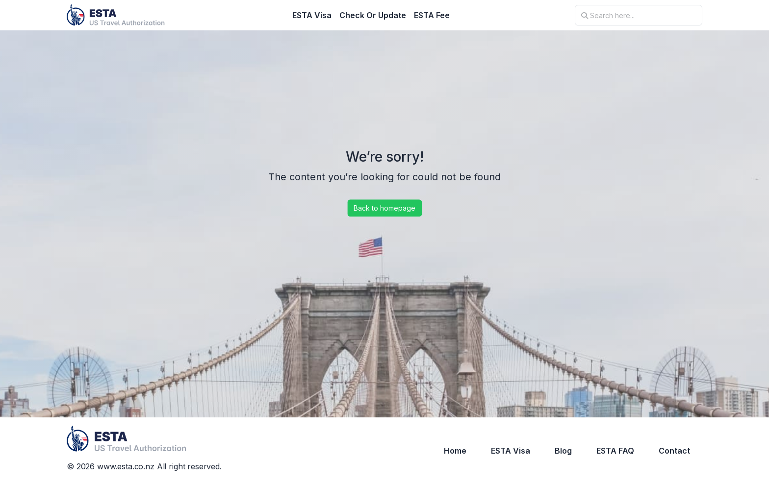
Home (455, 451)
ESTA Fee (432, 15)
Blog (563, 451)
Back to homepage (384, 208)
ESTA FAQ (615, 451)
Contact (674, 451)
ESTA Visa (312, 15)
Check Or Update (372, 15)
